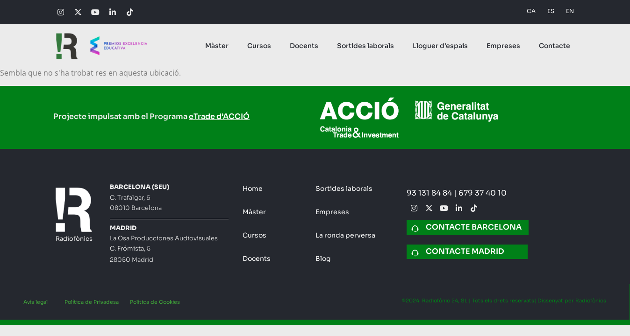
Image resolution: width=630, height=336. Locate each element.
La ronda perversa (345, 235)
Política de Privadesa (91, 302)
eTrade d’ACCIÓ (219, 116)
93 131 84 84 (430, 193)
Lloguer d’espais (440, 46)
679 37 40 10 (482, 193)
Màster (217, 46)
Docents (304, 46)
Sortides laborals (365, 46)
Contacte (554, 46)
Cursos (259, 46)
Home (253, 188)
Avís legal (35, 302)
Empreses (503, 46)
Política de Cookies (155, 302)
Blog (322, 258)
